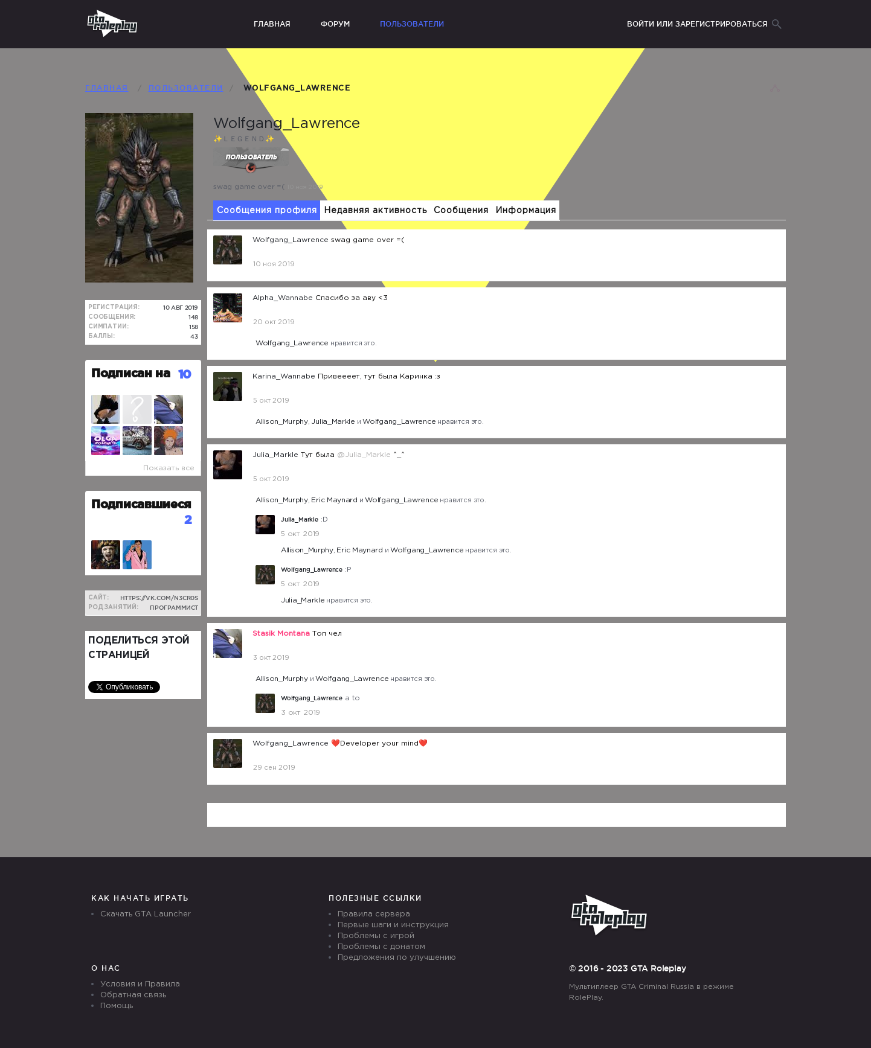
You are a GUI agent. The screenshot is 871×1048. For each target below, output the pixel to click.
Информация (525, 210)
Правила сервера (374, 914)
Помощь (116, 1006)
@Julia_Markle (364, 455)
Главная (272, 24)
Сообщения (461, 210)
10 (184, 374)
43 (194, 336)
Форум (335, 24)
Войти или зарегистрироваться (697, 24)
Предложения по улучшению (397, 957)
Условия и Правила (140, 984)
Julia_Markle (333, 421)
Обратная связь (133, 995)
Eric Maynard (334, 500)
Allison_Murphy (282, 421)
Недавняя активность (375, 210)
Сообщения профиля (267, 210)
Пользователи (412, 24)
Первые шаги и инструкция (393, 925)
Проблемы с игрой (376, 936)
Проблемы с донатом (381, 947)
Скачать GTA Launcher (145, 914)
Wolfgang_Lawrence (292, 343)
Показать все (168, 468)
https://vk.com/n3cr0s (159, 598)
